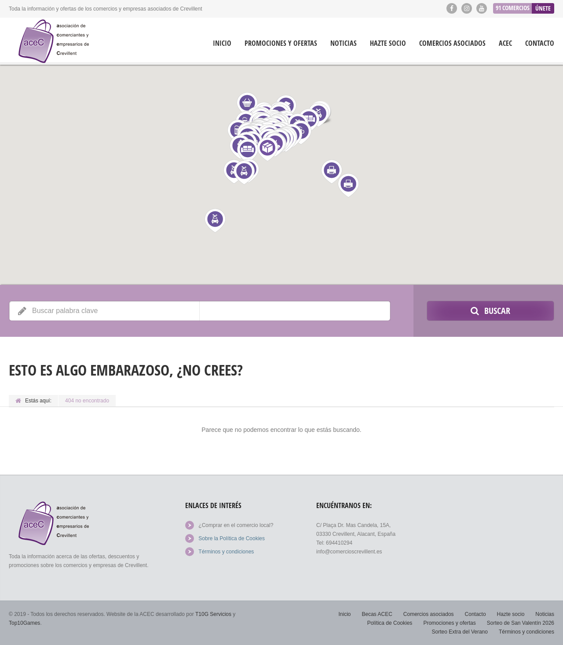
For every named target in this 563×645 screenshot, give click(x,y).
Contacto (539, 43)
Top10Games (24, 623)
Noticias (343, 43)
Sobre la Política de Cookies (231, 538)
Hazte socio (388, 43)
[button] (348, 185)
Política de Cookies (390, 623)
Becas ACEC (377, 614)
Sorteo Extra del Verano (460, 632)
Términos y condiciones (226, 552)
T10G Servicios (213, 614)
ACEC (505, 43)
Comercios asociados (452, 43)
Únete (543, 8)
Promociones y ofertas (281, 43)
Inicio (222, 43)
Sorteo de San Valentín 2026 (520, 623)
